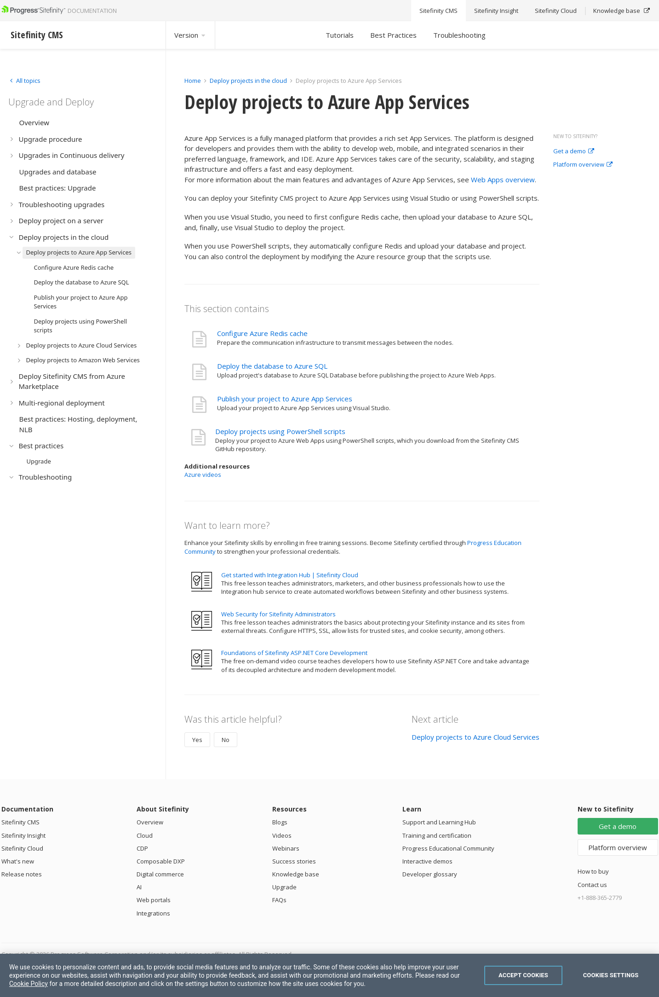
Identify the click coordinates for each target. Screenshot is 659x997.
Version (190, 35)
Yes (197, 740)
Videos (282, 835)
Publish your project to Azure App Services (284, 398)
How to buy (593, 871)
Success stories (294, 861)
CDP (142, 848)
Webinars (285, 848)
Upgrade (284, 887)
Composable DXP (161, 861)
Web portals (154, 900)
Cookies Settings (611, 975)
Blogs (279, 822)
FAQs (279, 900)
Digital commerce (160, 874)
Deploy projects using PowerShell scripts (280, 431)
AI (139, 887)
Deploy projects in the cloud (248, 80)
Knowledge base (295, 874)
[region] (329, 975)
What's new (17, 861)
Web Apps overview (503, 179)
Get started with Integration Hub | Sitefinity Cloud (289, 575)
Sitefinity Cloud (22, 848)
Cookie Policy (28, 983)
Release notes (21, 874)
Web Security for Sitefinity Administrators (278, 614)
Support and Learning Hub (439, 822)
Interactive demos (427, 861)
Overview (150, 822)
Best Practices (393, 35)
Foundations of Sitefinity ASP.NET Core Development (294, 653)
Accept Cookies (523, 975)
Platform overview (583, 164)
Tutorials (340, 35)
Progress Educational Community (448, 848)
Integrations (153, 913)
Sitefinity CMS (20, 822)
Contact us (592, 885)
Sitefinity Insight (23, 835)
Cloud (145, 835)
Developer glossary (429, 874)
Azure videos (202, 474)
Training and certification (436, 835)
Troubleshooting (459, 35)
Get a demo (573, 151)
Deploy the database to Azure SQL (272, 366)
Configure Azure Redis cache (262, 333)
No (225, 740)
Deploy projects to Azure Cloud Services (475, 737)
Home (192, 80)
